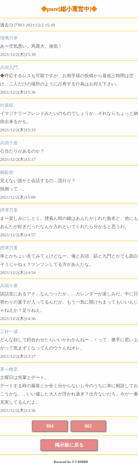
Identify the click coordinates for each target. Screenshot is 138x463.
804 (49, 426)
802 (88, 426)
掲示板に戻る (69, 445)
